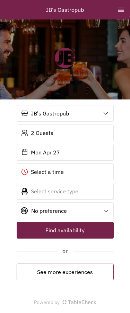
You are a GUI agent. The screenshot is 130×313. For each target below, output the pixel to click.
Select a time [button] (42, 171)
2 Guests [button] (37, 132)
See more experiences (65, 271)
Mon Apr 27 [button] (40, 152)
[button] (65, 113)
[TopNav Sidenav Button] (121, 10)
